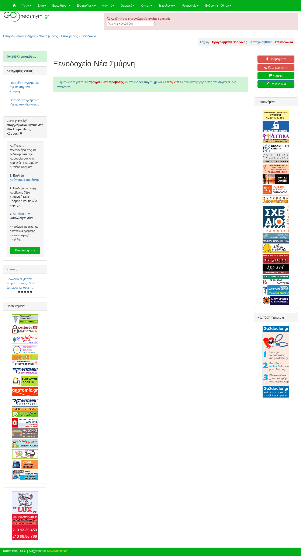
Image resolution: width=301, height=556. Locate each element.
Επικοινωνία (276, 84)
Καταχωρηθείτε (25, 250)
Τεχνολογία (167, 5)
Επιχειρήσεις (86, 5)
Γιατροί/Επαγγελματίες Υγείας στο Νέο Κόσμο (24, 102)
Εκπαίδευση (61, 5)
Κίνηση (146, 5)
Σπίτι (42, 5)
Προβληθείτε (276, 59)
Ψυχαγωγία (190, 5)
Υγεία (26, 5)
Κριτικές (12, 269)
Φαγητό (108, 5)
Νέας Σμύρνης (48, 36)
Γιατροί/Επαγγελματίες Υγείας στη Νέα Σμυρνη (24, 87)
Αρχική (204, 42)
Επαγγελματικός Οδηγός (19, 36)
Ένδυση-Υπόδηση (218, 5)
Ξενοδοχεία (88, 36)
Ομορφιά (127, 5)
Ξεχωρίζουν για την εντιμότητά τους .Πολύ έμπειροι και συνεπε (21, 283)
